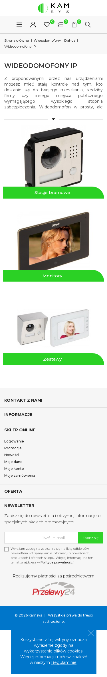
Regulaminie (63, 662)
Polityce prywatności (57, 562)
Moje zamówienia (19, 475)
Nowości (11, 455)
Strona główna (16, 40)
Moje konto (14, 468)
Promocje (13, 448)
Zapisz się (90, 537)
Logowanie (14, 441)
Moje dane (13, 462)
